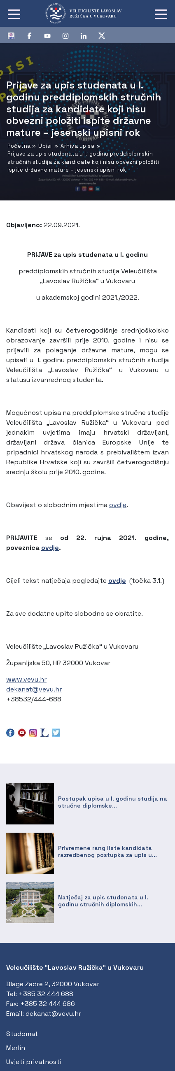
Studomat (22, 1033)
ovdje (117, 505)
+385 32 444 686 (47, 1003)
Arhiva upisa (77, 145)
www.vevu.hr (26, 679)
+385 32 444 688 (46, 994)
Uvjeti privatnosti (33, 1061)
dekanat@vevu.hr (34, 689)
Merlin (15, 1047)
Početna (19, 145)
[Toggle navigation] (14, 13)
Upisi (45, 145)
